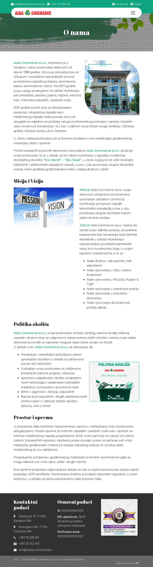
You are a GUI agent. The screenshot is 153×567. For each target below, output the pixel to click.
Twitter (136, 4)
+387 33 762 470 (29, 543)
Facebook (120, 4)
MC (137, 563)
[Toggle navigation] (133, 13)
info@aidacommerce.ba (29, 4)
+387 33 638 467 (60, 4)
